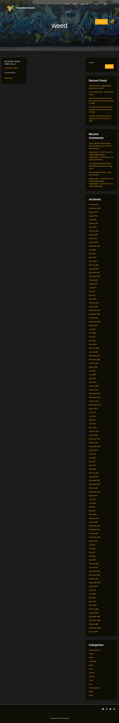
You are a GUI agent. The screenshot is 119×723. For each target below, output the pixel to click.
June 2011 (92, 548)
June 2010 (92, 594)
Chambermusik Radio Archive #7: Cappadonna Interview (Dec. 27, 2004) (100, 118)
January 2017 (93, 307)
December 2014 (94, 393)
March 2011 (93, 560)
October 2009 (93, 624)
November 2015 (94, 359)
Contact (68, 12)
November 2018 (94, 246)
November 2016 (94, 314)
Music (91, 665)
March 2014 (93, 427)
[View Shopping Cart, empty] (112, 22)
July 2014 (92, 412)
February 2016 (94, 348)
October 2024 (93, 204)
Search (91, 62)
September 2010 (95, 582)
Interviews (92, 661)
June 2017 (92, 288)
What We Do (85, 4)
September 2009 (95, 628)
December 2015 (94, 356)
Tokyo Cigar (93, 143)
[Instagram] (107, 709)
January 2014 (93, 435)
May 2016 (92, 337)
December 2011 (94, 526)
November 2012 (94, 484)
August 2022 (93, 216)
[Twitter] (110, 709)
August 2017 (93, 284)
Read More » (9, 78)
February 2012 (94, 518)
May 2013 (92, 461)
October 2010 (93, 579)
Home (67, 4)
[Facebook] (103, 709)
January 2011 (93, 567)
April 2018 (92, 257)
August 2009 (93, 632)
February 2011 (94, 564)
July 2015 (92, 371)
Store (91, 680)
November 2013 (94, 439)
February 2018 (94, 265)
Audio (91, 657)
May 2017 (92, 291)
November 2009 (94, 620)
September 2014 (95, 405)
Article (91, 654)
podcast (92, 673)
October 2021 (93, 223)
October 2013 (93, 443)
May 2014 (92, 420)
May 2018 (92, 254)
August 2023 (93, 212)
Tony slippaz (93, 163)
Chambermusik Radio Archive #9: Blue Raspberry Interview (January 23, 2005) (101, 100)
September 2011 (95, 537)
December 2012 (94, 480)
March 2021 (93, 227)
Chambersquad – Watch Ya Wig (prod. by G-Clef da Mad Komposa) (100, 145)
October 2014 (93, 401)
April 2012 (92, 511)
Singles (91, 676)
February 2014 (94, 431)
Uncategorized (94, 688)
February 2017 (94, 303)
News (91, 669)
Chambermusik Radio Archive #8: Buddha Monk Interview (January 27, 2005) (100, 109)
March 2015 (93, 382)
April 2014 (92, 424)
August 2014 (93, 409)
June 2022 (92, 220)
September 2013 (95, 446)
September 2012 (95, 492)
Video (91, 691)
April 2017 (92, 295)
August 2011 (93, 541)
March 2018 (93, 261)
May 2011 (92, 552)
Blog (104, 4)
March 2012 (93, 514)
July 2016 (92, 329)
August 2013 (93, 450)
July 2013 (92, 454)
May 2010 (92, 598)
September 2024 (95, 208)
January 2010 (93, 613)
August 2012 (93, 495)
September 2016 (95, 322)
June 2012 (92, 503)
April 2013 (92, 465)
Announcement (94, 650)
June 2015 (92, 375)
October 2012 (93, 488)
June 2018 (92, 250)
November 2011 (94, 529)
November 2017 (94, 276)
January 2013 (93, 477)
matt (90, 172)
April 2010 (92, 601)
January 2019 (93, 242)
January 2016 (93, 352)
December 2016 (94, 310)
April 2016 (92, 341)
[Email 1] (114, 709)
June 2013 (92, 458)
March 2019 (93, 238)
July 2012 (92, 499)
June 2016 (92, 333)
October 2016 (93, 318)
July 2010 (92, 590)
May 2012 (92, 507)
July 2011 (92, 545)
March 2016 (93, 344)
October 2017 (93, 280)
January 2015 (93, 390)
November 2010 (94, 575)
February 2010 (94, 609)
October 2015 (93, 363)
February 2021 (94, 231)
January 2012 (93, 522)
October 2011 (93, 533)
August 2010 (93, 586)
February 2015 (94, 386)
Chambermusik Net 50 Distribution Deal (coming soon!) (100, 166)
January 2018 (93, 269)
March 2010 (93, 605)
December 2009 (94, 616)
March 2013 (93, 469)
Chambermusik (25, 7)
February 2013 (94, 473)
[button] (89, 4)
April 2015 (92, 378)
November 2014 (94, 397)
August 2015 (93, 367)
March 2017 (93, 299)
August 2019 (93, 235)
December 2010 (94, 571)
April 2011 (92, 556)
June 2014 (92, 416)
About (74, 4)
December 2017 (94, 272)
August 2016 (93, 325)
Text (90, 684)
